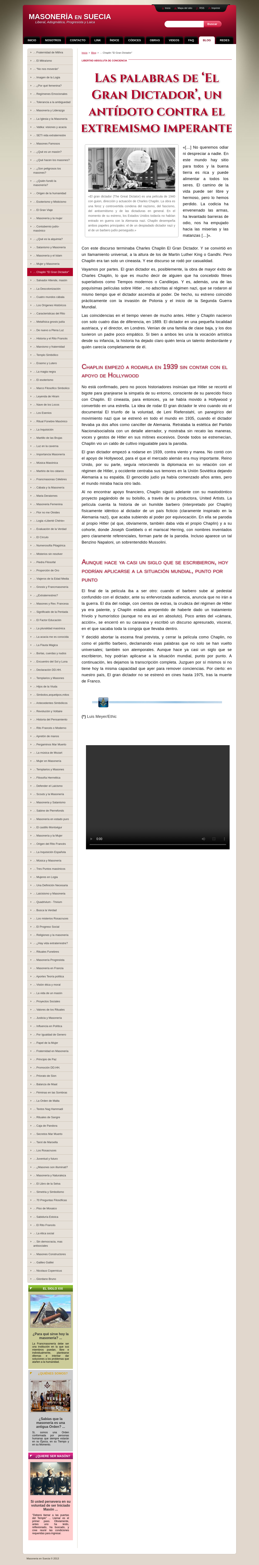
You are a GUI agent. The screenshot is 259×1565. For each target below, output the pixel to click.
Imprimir (216, 8)
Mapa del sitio (185, 8)
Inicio (84, 52)
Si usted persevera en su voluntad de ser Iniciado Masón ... (51, 1505)
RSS (201, 8)
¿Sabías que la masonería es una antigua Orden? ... (50, 1423)
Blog (93, 52)
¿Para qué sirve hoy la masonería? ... (51, 1336)
